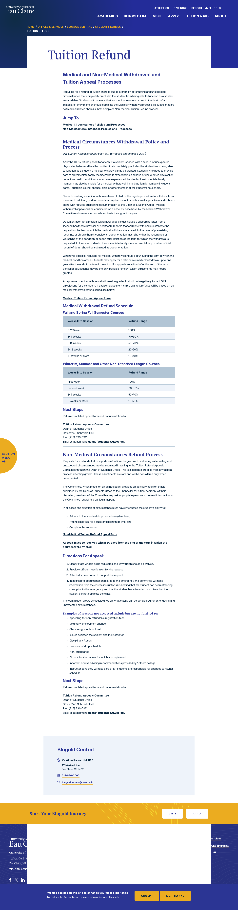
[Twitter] (16, 880)
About (221, 16)
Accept (147, 895)
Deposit (196, 8)
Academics (107, 16)
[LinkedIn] (23, 880)
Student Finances (108, 26)
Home (30, 26)
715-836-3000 (70, 775)
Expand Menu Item (119, 16)
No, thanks (175, 895)
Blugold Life (135, 16)
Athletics (161, 8)
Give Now (180, 8)
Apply (173, 16)
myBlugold (212, 8)
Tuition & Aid (197, 16)
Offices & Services (51, 26)
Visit (157, 16)
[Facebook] (10, 880)
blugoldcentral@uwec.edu (77, 782)
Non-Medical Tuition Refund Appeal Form (90, 534)
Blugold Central (79, 26)
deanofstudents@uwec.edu (106, 441)
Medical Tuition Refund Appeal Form (87, 298)
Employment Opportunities (212, 845)
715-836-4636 (18, 869)
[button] (228, 8)
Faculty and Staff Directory (205, 854)
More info (114, 897)
